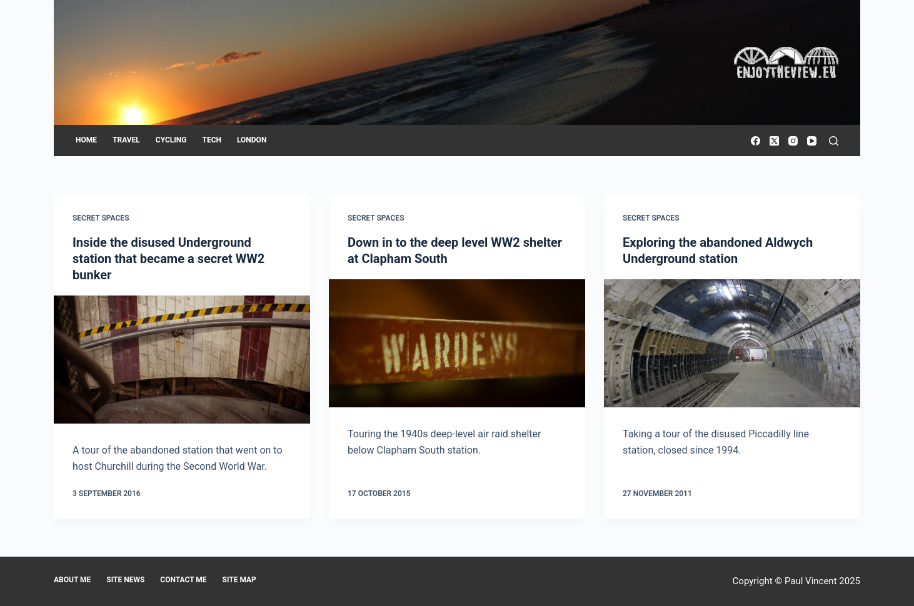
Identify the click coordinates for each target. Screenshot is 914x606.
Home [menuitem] (86, 140)
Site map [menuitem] (239, 579)
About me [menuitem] (72, 579)
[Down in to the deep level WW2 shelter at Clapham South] (457, 343)
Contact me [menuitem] (183, 579)
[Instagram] (793, 141)
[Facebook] (755, 141)
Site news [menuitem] (125, 579)
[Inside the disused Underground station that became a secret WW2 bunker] (182, 360)
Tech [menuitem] (211, 140)
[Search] (833, 141)
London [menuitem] (251, 140)
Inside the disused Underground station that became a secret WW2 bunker (168, 258)
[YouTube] (811, 141)
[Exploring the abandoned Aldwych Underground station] (732, 343)
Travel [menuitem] (126, 140)
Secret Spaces (101, 218)
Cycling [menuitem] (171, 140)
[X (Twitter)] (774, 141)
